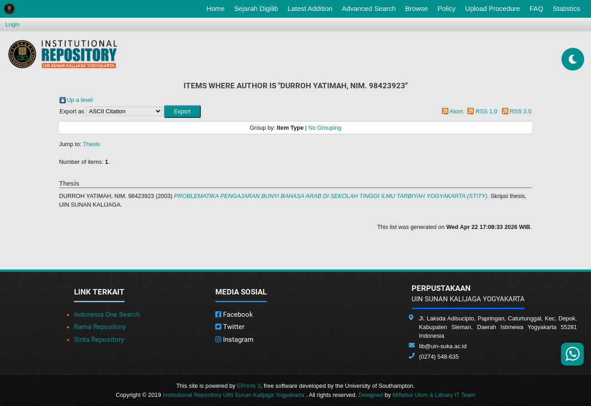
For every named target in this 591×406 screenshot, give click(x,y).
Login (12, 24)
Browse (416, 8)
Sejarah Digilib (256, 8)
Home (217, 7)
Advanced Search (369, 8)
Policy (446, 8)
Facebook (234, 314)
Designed (370, 394)
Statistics (566, 8)
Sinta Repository (99, 339)
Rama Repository (100, 327)
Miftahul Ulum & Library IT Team (433, 394)
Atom (456, 111)
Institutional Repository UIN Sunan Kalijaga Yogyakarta (234, 394)
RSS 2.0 (520, 111)
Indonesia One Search (107, 314)
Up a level (80, 99)
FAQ (536, 8)
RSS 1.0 (486, 111)
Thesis (91, 144)
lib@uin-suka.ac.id (443, 346)
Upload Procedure (492, 8)
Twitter (229, 327)
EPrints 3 (249, 385)
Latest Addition (310, 8)
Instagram (234, 339)
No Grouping (325, 127)
